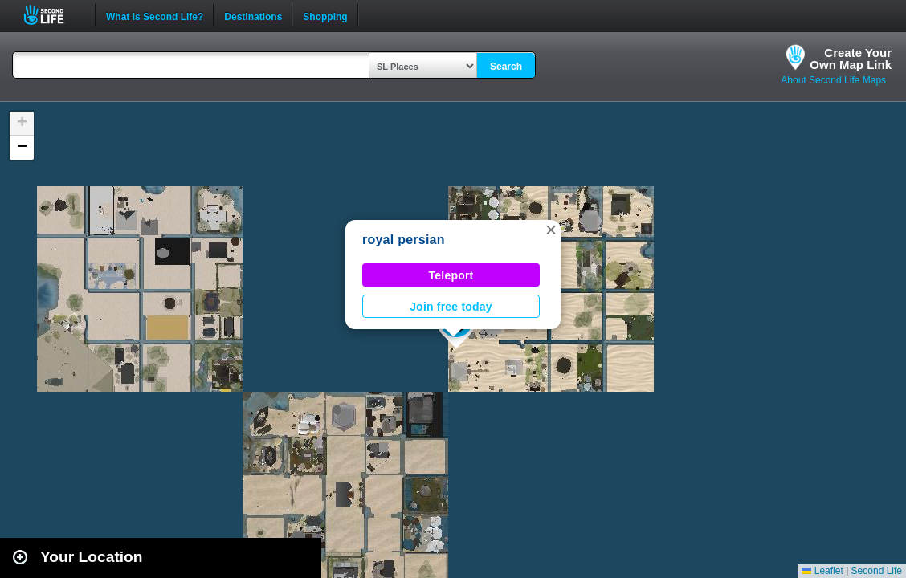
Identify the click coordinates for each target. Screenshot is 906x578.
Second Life (52, 15)
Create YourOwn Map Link (851, 58)
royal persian (403, 239)
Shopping (325, 15)
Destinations (253, 15)
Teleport (451, 275)
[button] (551, 229)
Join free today (451, 306)
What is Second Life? (154, 15)
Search (506, 66)
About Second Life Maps (833, 80)
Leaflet (822, 570)
